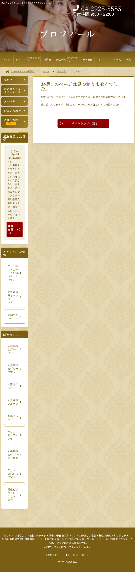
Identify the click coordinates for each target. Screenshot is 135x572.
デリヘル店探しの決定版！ (13, 474)
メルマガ (9, 101)
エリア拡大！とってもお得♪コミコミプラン (14, 273)
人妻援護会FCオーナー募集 (13, 454)
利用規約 (52, 555)
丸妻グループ (13, 417)
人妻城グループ (13, 386)
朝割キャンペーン (13, 316)
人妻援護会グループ (13, 349)
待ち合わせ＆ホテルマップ (12, 90)
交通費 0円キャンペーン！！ (13, 297)
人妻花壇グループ (13, 402)
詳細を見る (11, 229)
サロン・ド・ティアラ (13, 435)
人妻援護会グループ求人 (13, 368)
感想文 (8, 80)
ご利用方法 (11, 121)
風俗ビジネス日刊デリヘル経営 (13, 494)
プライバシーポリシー (79, 555)
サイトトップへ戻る (85, 123)
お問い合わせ (12, 111)
